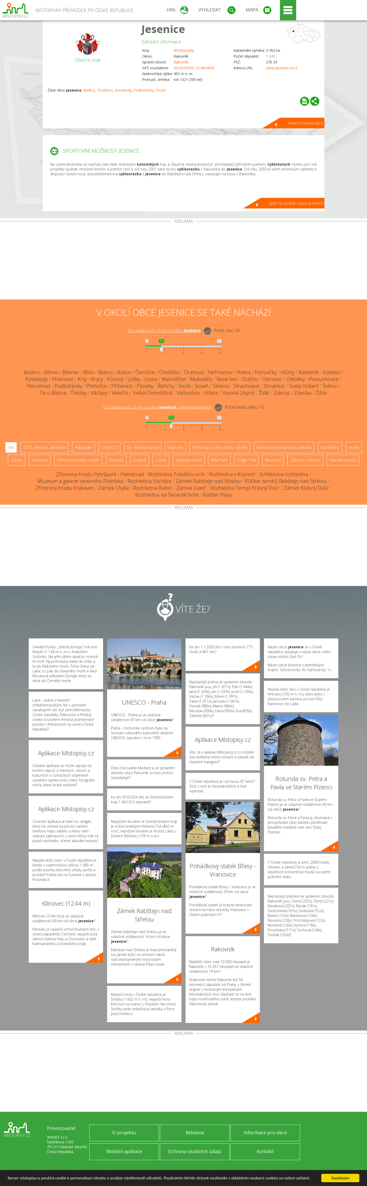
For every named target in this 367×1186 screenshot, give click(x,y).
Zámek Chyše (113, 487)
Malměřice (174, 379)
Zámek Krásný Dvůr (306, 487)
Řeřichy (166, 385)
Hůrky (287, 372)
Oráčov (250, 379)
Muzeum (273, 460)
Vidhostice (188, 392)
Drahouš (194, 372)
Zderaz (282, 392)
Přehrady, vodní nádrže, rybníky (219, 447)
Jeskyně (139, 460)
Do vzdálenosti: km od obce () (157, 407)
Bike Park (219, 460)
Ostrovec (272, 379)
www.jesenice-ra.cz (281, 67)
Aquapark (83, 447)
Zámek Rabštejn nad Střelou (208, 481)
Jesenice (163, 29)
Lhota (150, 379)
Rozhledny (330, 447)
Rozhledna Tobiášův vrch (176, 474)
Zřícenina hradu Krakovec (65, 487)
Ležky (134, 379)
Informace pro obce (265, 1132)
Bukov (124, 372)
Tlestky (78, 392)
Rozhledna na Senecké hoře (167, 494)
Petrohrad (38, 385)
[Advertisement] (183, 261)
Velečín (120, 392)
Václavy (99, 392)
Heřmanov (220, 372)
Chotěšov (105, 90)
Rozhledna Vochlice (150, 481)
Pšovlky (145, 385)
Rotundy (116, 460)
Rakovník (181, 62)
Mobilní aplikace (124, 1151)
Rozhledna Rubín (152, 487)
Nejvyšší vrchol (189, 460)
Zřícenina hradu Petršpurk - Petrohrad (100, 474)
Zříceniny (39, 460)
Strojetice (274, 385)
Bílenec (70, 372)
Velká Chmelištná (152, 392)
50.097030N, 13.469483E (194, 67)
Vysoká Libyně (238, 392)
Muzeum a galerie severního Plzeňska (80, 481)
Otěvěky (296, 379)
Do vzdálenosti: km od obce (164, 330)
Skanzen (175, 447)
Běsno (51, 372)
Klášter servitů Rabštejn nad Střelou (286, 481)
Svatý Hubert (304, 385)
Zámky (16, 460)
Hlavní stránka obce (305, 123)
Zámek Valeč (191, 487)
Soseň (161, 90)
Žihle (321, 392)
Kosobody (123, 90)
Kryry (97, 379)
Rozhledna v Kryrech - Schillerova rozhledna (258, 474)
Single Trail (246, 460)
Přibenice (121, 385)
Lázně (160, 460)
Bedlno (89, 90)
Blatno (105, 372)
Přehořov (96, 385)
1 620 (270, 56)
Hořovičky (266, 372)
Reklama (195, 1132)
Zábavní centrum (305, 460)
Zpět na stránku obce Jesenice (296, 203)
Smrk (184, 385)
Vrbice (211, 392)
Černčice (145, 372)
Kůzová (115, 379)
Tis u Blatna (53, 392)
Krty (82, 379)
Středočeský (184, 50)
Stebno (221, 385)
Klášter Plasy (217, 494)
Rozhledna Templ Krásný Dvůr (244, 487)
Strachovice (246, 385)
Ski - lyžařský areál (143, 447)
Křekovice (62, 379)
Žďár (264, 392)
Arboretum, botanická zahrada (284, 447)
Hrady (353, 447)
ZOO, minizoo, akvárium (44, 447)
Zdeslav (303, 392)
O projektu (124, 1132)
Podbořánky (144, 90)
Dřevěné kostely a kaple (78, 460)
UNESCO (109, 447)
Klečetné (309, 372)
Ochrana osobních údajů (194, 1151)
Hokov (244, 372)
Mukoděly (201, 379)
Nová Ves (226, 379)
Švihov (330, 385)
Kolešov (331, 372)
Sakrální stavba (342, 460)
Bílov (88, 372)
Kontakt (265, 1151)
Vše (11, 447)
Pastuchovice (324, 379)
